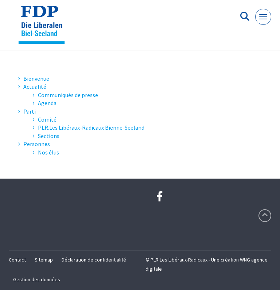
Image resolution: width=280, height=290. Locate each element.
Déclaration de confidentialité (94, 259)
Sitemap (44, 259)
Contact (17, 259)
